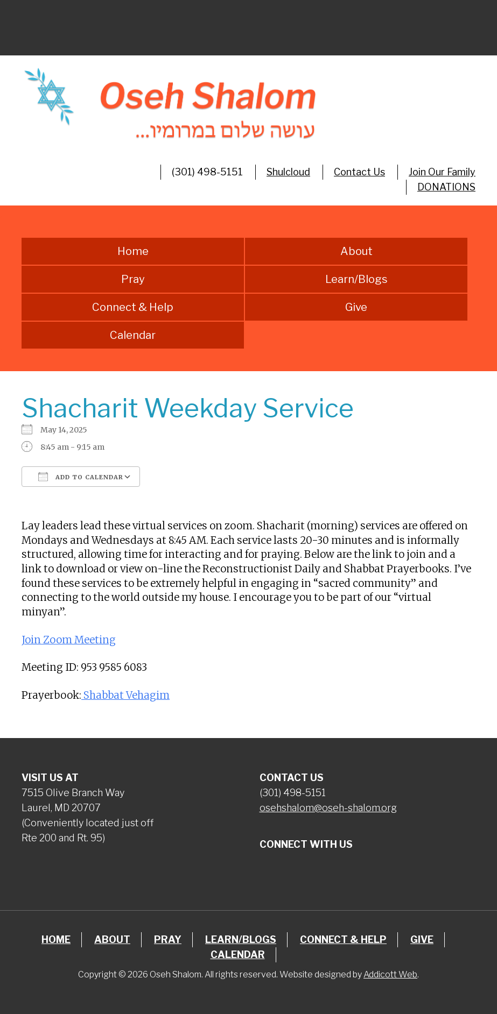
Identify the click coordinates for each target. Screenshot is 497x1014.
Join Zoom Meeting (69, 640)
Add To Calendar (80, 476)
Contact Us (359, 172)
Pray (133, 279)
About (356, 251)
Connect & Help (132, 307)
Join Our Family (442, 172)
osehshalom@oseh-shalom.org (328, 807)
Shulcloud (288, 172)
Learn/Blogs (356, 279)
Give (356, 307)
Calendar (133, 335)
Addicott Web (390, 974)
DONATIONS (446, 187)
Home (133, 251)
